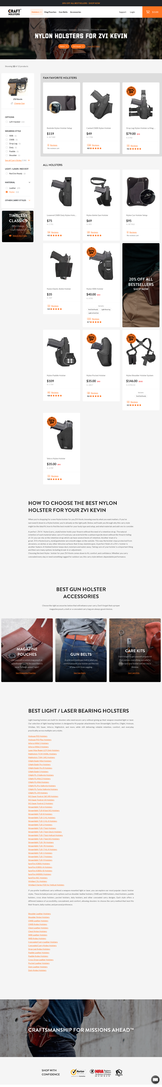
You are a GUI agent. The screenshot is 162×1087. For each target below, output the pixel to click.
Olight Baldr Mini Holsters (39, 761)
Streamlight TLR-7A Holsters (41, 842)
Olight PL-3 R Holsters (38, 793)
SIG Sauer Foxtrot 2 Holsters (40, 803)
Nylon (12, 192)
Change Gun (18, 103)
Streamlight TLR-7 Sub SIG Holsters (43, 839)
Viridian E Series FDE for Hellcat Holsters (46, 885)
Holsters (37, 12)
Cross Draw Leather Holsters (40, 959)
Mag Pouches (50, 12)
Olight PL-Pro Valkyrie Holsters (42, 785)
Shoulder (13, 155)
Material (10, 182)
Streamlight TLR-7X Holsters (41, 846)
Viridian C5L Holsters (37, 881)
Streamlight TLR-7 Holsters (40, 856)
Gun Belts (63, 12)
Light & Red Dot (93, 313)
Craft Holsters (61, 29)
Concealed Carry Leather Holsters (43, 942)
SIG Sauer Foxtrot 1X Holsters (41, 800)
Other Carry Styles (15, 200)
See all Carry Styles (13, 160)
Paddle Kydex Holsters (38, 956)
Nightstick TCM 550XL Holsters (42, 754)
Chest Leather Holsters (38, 928)
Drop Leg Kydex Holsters (39, 949)
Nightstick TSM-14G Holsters (41, 757)
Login (132, 12)
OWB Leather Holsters (38, 920)
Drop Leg (13, 143)
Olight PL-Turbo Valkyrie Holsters (43, 789)
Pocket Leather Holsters (38, 963)
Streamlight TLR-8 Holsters (40, 814)
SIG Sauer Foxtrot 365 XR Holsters (43, 796)
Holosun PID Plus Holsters (39, 739)
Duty (11, 147)
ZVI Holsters (83, 29)
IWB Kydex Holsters (37, 938)
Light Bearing (105, 309)
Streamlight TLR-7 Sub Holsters (42, 828)
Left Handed (15, 122)
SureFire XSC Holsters (37, 877)
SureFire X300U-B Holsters (40, 870)
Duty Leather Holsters (37, 966)
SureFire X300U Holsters (39, 863)
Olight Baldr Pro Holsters (39, 764)
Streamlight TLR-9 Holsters (40, 860)
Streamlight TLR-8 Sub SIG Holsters (43, 810)
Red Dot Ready (93, 309)
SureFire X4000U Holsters (39, 874)
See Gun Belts (80, 673)
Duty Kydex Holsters (37, 970)
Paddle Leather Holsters (38, 952)
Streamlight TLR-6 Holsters (40, 807)
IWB (11, 135)
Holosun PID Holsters (37, 736)
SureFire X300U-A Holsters (40, 867)
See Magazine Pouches (26, 673)
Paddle (12, 151)
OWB (12, 139)
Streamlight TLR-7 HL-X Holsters (42, 849)
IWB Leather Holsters (37, 935)
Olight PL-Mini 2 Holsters (39, 778)
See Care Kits (133, 673)
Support (122, 12)
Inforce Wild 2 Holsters (38, 746)
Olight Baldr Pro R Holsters (40, 768)
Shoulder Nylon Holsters (38, 917)
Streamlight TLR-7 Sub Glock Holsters (45, 831)
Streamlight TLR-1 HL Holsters (41, 817)
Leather (13, 188)
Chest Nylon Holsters (37, 931)
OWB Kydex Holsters (37, 924)
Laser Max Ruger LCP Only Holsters (43, 750)
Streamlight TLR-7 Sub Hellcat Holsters (45, 835)
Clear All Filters (93, 46)
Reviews (53, 145)
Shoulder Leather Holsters (39, 913)
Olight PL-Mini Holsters (38, 782)
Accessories (75, 12)
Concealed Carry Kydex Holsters (42, 945)
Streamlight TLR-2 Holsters (40, 824)
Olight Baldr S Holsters (38, 771)
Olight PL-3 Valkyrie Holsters (41, 775)
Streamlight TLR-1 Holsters (40, 853)
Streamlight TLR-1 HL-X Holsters (42, 821)
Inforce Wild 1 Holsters (38, 743)
